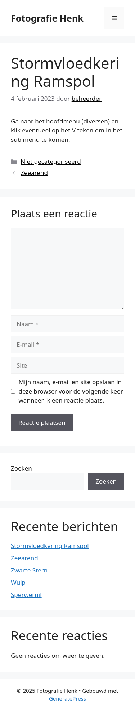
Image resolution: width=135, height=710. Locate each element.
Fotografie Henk (47, 18)
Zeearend (34, 172)
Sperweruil (26, 594)
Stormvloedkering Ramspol (50, 546)
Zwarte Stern (29, 570)
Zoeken (21, 468)
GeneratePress (67, 698)
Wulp (18, 582)
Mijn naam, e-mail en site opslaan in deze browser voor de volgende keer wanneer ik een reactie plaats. (71, 391)
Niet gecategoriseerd (51, 161)
